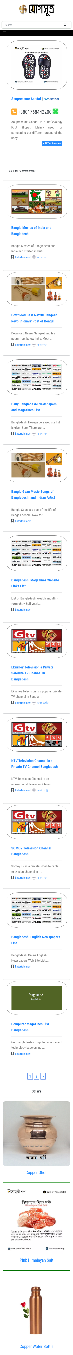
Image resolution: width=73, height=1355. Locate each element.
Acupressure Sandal (35, 99)
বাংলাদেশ (42, 257)
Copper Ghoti (37, 1172)
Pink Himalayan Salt (36, 1260)
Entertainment (23, 257)
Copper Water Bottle (36, 1346)
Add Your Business (52, 143)
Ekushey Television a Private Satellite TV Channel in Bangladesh (32, 673)
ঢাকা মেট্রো (42, 702)
